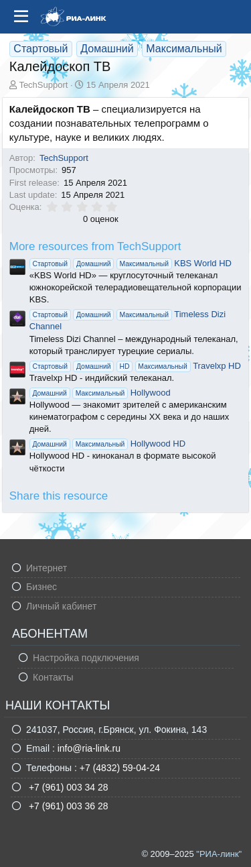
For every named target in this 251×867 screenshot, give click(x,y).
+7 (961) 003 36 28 (67, 806)
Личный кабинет (61, 606)
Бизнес (41, 586)
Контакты (53, 677)
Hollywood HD (107, 444)
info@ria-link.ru (89, 748)
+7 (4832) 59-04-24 (120, 767)
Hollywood (100, 393)
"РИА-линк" (219, 854)
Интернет (46, 568)
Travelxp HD (135, 366)
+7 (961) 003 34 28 (67, 787)
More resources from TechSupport (95, 246)
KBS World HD (130, 263)
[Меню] (21, 17)
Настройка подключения (86, 657)
